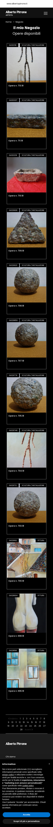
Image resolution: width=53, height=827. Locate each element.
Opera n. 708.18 (16, 305)
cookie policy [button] (28, 785)
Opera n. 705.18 (16, 415)
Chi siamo (11, 756)
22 (21, 726)
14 (28, 722)
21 (17, 726)
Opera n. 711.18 (15, 140)
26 (40, 726)
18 (44, 722)
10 (12, 722)
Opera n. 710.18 (15, 195)
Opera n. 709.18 (16, 250)
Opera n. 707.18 (16, 360)
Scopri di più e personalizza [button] (26, 821)
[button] (49, 764)
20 (13, 726)
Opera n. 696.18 (16, 691)
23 (26, 726)
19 (8, 726)
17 (40, 722)
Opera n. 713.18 (15, 85)
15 (32, 722)
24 (30, 726)
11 (16, 722)
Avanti (29, 729)
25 (35, 726)
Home (9, 22)
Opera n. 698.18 (16, 636)
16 (36, 722)
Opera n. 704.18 (16, 470)
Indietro (13, 718)
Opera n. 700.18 (16, 581)
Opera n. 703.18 (16, 525)
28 (21, 729)
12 (20, 722)
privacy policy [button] (8, 775)
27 (44, 726)
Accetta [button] (26, 815)
